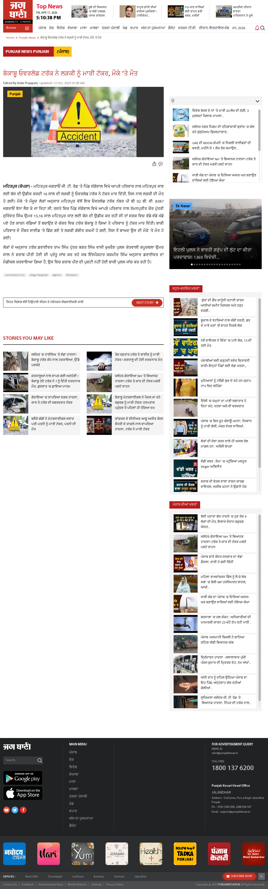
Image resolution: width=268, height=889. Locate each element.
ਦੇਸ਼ (51, 28)
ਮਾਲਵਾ (94, 28)
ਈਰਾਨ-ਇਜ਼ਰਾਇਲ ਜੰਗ (214, 28)
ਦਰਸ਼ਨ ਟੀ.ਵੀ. (187, 28)
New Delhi (31, 876)
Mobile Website (77, 884)
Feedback (28, 884)
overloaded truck (14, 275)
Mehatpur (71, 275)
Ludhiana (78, 876)
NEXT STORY (147, 303)
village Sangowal (39, 275)
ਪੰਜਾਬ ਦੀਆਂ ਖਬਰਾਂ (185, 504)
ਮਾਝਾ (83, 28)
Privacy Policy (115, 884)
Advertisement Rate (51, 884)
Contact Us (10, 884)
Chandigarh (55, 876)
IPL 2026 (238, 28)
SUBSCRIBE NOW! (239, 876)
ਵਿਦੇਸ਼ (61, 28)
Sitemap (96, 884)
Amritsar (119, 876)
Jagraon (57, 275)
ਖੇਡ (125, 28)
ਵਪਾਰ (134, 28)
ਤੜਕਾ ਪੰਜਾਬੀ (111, 28)
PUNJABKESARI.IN (229, 884)
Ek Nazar (183, 206)
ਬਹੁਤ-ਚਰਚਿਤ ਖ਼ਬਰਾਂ (186, 288)
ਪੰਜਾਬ (42, 28)
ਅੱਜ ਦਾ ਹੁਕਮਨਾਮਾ (153, 28)
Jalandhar (140, 876)
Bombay (99, 876)
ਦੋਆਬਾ (72, 28)
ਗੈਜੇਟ (171, 28)
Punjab (15, 94)
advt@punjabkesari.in (225, 753)
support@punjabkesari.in (235, 812)
